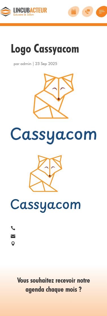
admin (25, 63)
